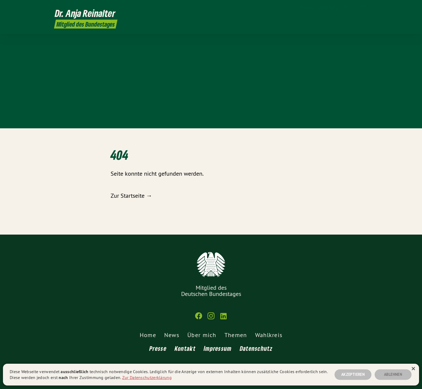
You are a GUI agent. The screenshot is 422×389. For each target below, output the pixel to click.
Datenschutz (256, 348)
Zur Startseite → (131, 195)
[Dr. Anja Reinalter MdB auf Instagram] (355, 7)
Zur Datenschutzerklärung (147, 377)
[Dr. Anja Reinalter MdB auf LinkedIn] (363, 7)
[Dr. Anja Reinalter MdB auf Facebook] (347, 7)
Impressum (218, 348)
